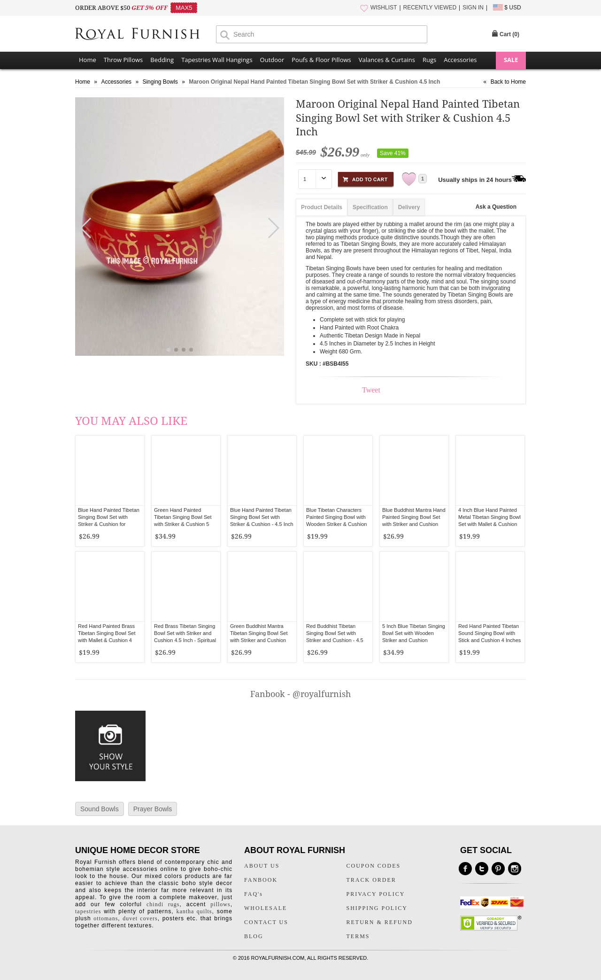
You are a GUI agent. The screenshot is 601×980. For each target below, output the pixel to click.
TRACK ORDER (371, 880)
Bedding (162, 59)
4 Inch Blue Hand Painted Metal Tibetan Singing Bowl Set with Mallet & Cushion (489, 517)
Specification (370, 207)
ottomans (105, 918)
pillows (220, 904)
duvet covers (140, 918)
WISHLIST (383, 7)
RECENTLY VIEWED (430, 7)
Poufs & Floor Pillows (321, 59)
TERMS (358, 936)
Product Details (321, 207)
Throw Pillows (123, 59)
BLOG (253, 936)
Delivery (409, 207)
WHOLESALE (265, 908)
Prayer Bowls (152, 809)
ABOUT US (261, 865)
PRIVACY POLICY (376, 894)
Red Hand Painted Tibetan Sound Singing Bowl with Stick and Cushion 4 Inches (489, 633)
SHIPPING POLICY (377, 908)
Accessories (460, 59)
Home (87, 59)
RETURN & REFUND (380, 922)
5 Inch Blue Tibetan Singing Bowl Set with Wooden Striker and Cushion (413, 633)
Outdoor (272, 59)
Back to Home (508, 81)
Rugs (429, 59)
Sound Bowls (99, 809)
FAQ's (253, 894)
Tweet (371, 390)
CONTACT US (266, 922)
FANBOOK (260, 880)
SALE (511, 59)
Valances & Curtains (387, 59)
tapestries (88, 911)
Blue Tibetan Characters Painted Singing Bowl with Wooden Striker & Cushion (336, 517)
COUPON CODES (374, 865)
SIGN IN (473, 7)
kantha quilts (194, 911)
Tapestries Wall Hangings (216, 59)
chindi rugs (162, 904)
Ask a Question (496, 207)
